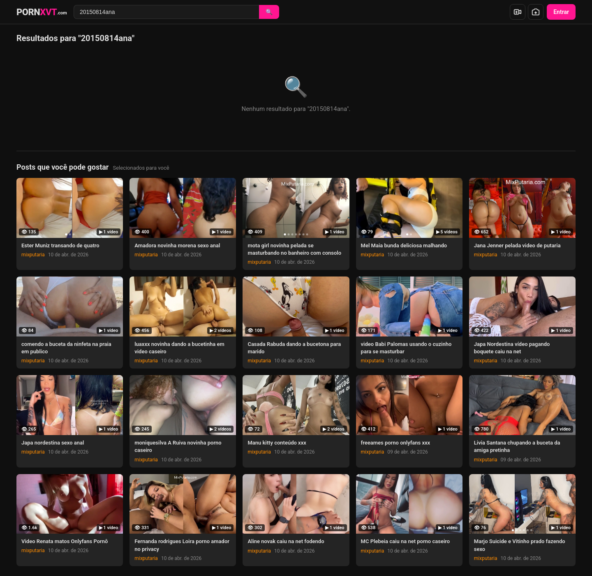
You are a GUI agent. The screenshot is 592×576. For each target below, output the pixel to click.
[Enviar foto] (535, 12)
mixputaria (33, 255)
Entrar (561, 12)
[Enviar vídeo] (517, 12)
